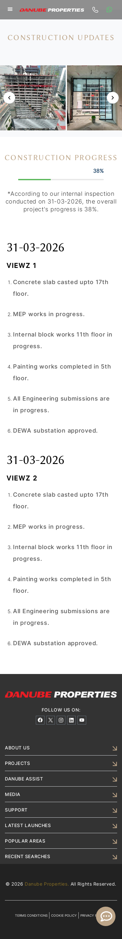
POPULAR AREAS (25, 841)
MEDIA (12, 794)
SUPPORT (16, 809)
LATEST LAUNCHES (28, 825)
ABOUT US (17, 747)
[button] (10, 9)
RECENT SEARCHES (27, 856)
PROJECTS (17, 763)
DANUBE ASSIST (24, 778)
